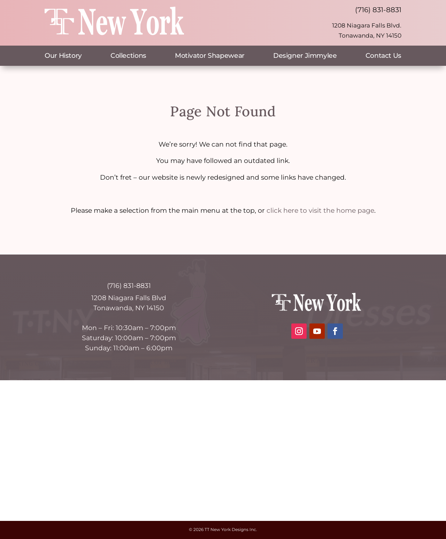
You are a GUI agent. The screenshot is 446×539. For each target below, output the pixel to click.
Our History (63, 56)
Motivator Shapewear (210, 56)
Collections (128, 56)
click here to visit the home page (320, 210)
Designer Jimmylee (305, 56)
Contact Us (383, 56)
